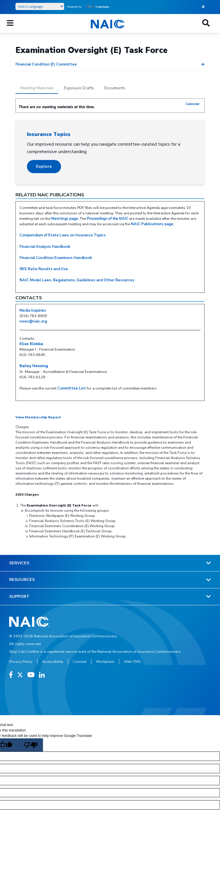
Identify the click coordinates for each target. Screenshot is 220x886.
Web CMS (132, 661)
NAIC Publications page (152, 224)
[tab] (36, 88)
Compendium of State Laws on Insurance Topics (62, 235)
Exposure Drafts (79, 88)
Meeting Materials (37, 88)
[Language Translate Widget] (39, 6)
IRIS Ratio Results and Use (43, 269)
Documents (114, 88)
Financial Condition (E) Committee (46, 64)
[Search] (206, 23)
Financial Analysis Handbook (44, 246)
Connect (80, 661)
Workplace (105, 661)
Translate (97, 7)
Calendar (193, 104)
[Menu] (10, 23)
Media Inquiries (32, 310)
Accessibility (52, 661)
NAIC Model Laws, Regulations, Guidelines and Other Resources (76, 280)
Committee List (71, 388)
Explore (44, 166)
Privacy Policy (21, 661)
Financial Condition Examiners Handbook (55, 257)
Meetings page (64, 218)
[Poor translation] (30, 744)
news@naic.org (33, 321)
